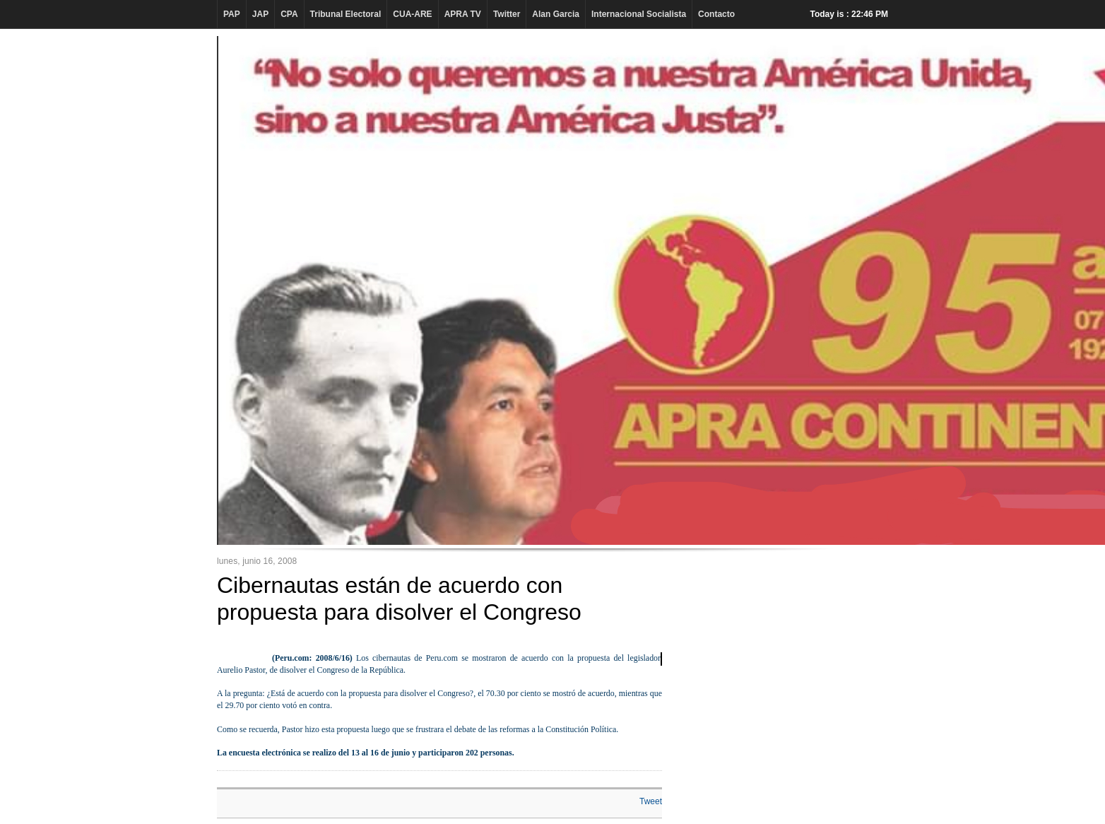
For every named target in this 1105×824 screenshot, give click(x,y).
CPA (288, 14)
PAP (231, 14)
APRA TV (462, 14)
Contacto (716, 14)
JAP (260, 14)
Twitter (506, 14)
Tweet (650, 801)
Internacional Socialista (638, 14)
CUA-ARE (412, 14)
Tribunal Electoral (346, 14)
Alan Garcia (555, 14)
